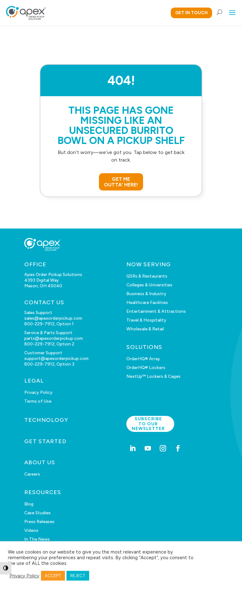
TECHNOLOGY (46, 419)
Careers (32, 474)
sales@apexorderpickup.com (53, 318)
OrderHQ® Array (143, 358)
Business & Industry (146, 293)
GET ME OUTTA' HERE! (121, 182)
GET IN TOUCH (191, 12)
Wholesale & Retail (145, 329)
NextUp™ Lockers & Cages (153, 376)
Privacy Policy (38, 392)
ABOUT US (39, 462)
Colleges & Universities (149, 285)
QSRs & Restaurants (146, 276)
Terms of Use (37, 401)
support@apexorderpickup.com (56, 358)
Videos (31, 530)
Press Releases (39, 521)
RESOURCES (42, 492)
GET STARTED (45, 441)
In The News (37, 539)
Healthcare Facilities (147, 302)
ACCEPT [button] (53, 575)
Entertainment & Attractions (156, 311)
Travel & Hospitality (146, 320)
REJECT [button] (77, 575)
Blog (28, 504)
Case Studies (37, 513)
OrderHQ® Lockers (145, 367)
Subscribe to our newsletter (148, 423)
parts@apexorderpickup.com (53, 338)
